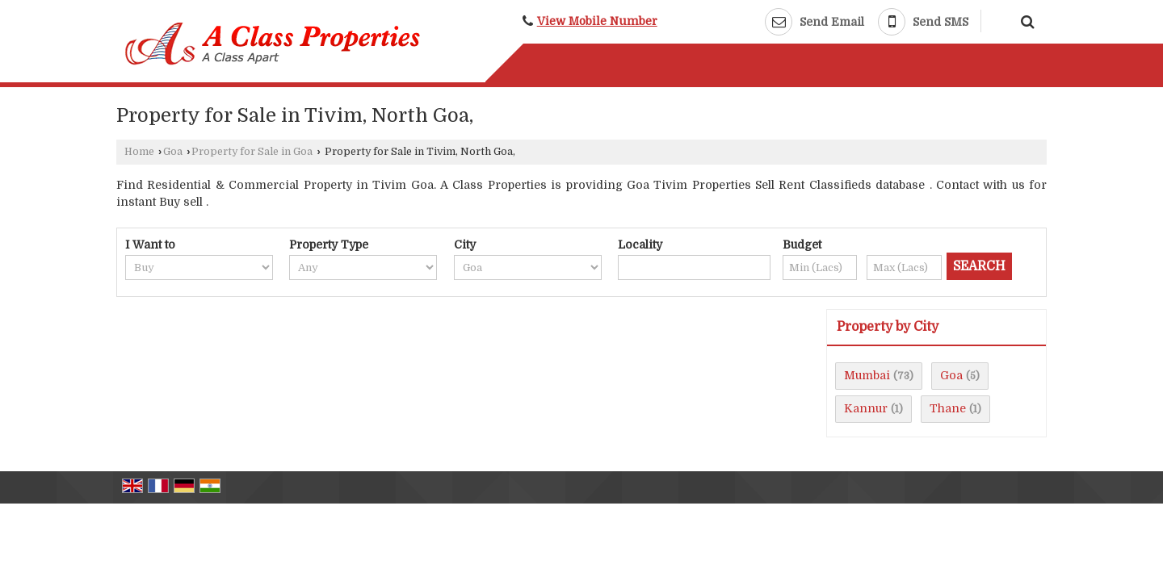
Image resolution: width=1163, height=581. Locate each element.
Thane (948, 408)
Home (139, 151)
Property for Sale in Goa (252, 151)
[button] (597, 21)
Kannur (866, 408)
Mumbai (867, 375)
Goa (173, 151)
